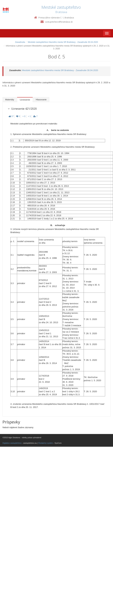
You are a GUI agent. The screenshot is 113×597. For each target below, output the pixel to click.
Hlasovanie (41, 99)
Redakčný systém (45, 443)
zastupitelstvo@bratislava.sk (59, 21)
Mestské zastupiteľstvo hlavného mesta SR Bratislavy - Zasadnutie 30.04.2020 (63, 42)
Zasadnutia (20, 42)
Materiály (9, 99)
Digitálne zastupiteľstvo (12, 443)
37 (11, 116)
